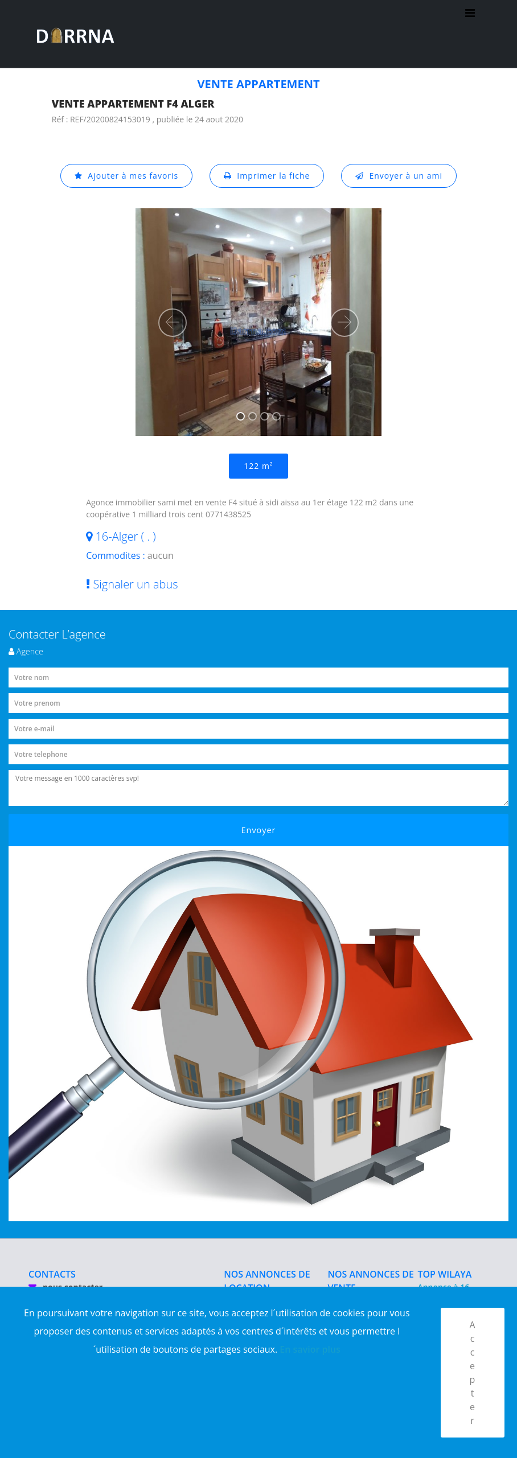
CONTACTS (52, 1274)
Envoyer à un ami (398, 175)
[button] (172, 322)
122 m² (258, 465)
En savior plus (310, 1349)
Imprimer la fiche (267, 175)
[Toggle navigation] (470, 34)
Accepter (472, 1373)
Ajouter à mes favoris (126, 175)
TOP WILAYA (444, 1274)
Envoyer (258, 830)
